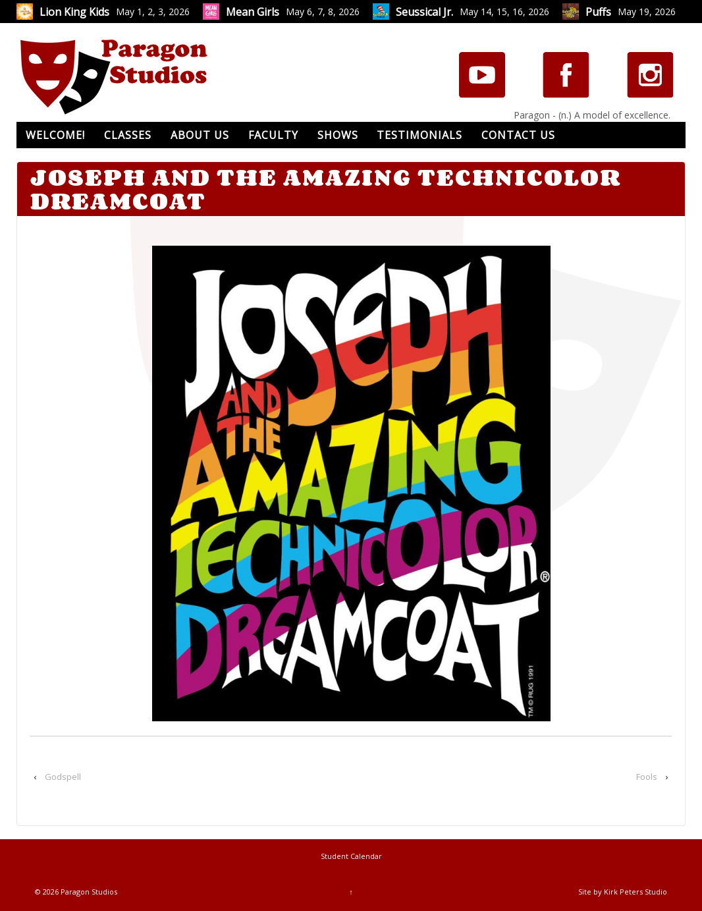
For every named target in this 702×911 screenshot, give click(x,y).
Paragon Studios (88, 892)
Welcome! (55, 135)
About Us (200, 135)
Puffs (598, 12)
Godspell (63, 777)
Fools (646, 777)
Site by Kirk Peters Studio (622, 892)
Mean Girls (252, 12)
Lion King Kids (74, 12)
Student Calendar (351, 856)
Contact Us (518, 135)
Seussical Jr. (424, 12)
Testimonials (419, 135)
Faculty (273, 135)
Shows (337, 135)
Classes (127, 135)
